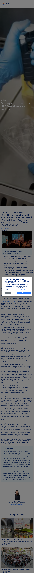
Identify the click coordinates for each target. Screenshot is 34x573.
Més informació (21, 289)
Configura (8, 292)
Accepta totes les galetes (24, 292)
